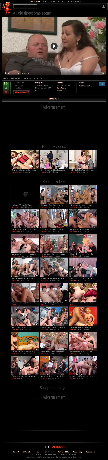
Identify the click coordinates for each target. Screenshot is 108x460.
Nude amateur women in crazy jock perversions (25, 327)
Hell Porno (7, 8)
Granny (46, 85)
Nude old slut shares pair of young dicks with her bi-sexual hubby (25, 278)
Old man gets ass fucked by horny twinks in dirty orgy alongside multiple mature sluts (83, 205)
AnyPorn (45, 1)
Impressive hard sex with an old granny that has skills (83, 352)
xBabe (53, 1)
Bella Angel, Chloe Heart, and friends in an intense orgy (54, 205)
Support (16, 452)
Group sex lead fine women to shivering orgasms (83, 376)
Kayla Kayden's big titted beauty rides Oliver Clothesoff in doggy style (54, 170)
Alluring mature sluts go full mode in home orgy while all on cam (54, 303)
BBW (49, 88)
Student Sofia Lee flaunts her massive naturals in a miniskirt (83, 170)
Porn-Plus (78, 1)
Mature (37, 88)
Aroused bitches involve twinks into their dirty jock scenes (54, 376)
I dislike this (6, 92)
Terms (37, 452)
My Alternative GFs (63, 85)
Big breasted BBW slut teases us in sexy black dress (83, 327)
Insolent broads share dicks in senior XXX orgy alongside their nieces (54, 254)
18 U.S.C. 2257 (63, 452)
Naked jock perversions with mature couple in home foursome (83, 254)
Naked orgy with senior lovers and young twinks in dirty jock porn (25, 229)
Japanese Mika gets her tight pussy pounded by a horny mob (25, 170)
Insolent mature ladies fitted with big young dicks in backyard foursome (54, 327)
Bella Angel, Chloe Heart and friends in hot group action (54, 229)
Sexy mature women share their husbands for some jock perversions (54, 278)
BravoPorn (61, 1)
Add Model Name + (85, 85)
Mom (37, 90)
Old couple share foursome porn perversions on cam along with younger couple (25, 376)
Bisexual (60, 90)
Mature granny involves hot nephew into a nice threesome (25, 254)
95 (6, 85)
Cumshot (44, 88)
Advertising (77, 452)
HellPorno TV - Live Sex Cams (22, 205)
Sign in (104, 6)
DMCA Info (27, 452)
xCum (70, 1)
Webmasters (90, 452)
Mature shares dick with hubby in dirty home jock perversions (83, 278)
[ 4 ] (54, 98)
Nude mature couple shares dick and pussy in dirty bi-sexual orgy (83, 303)
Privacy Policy (49, 452)
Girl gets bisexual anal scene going (23, 352)
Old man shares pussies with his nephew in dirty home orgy (25, 303)
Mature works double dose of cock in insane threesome (54, 352)
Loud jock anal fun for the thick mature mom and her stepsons (83, 229)
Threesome (39, 85)
